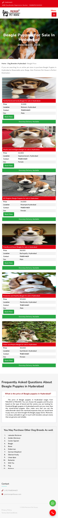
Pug (9, 466)
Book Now (9, 117)
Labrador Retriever (15, 435)
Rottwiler (11, 460)
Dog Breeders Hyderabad (17, 63)
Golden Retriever (14, 438)
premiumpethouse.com (12, 494)
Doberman (12, 449)
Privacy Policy (7, 510)
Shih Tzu (11, 463)
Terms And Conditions (9, 513)
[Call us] (53, 512)
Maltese (11, 468)
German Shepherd (14, 452)
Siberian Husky (13, 455)
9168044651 (8, 2)
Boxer (10, 446)
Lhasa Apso (12, 457)
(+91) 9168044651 (11, 490)
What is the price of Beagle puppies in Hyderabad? (28, 393)
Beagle (10, 444)
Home (4, 63)
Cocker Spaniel (13, 441)
